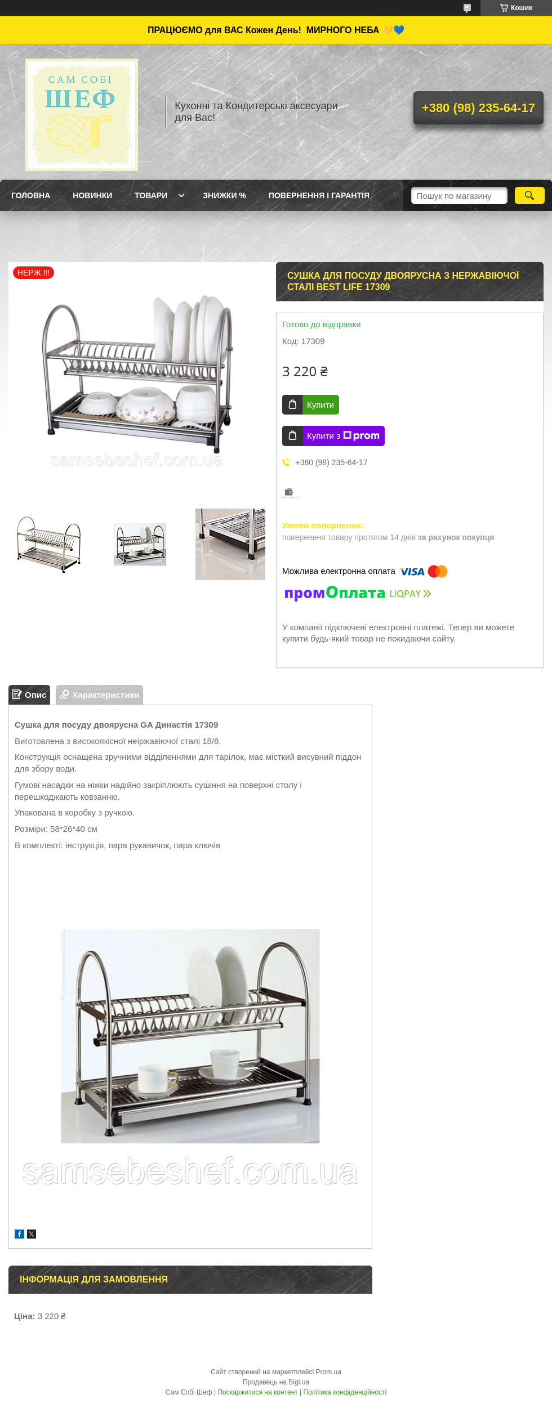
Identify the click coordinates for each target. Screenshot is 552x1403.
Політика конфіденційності (345, 1392)
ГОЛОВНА (30, 195)
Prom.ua (328, 1372)
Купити (320, 404)
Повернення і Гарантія (319, 195)
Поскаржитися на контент (257, 1392)
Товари (151, 195)
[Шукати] (530, 195)
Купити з (343, 436)
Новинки (92, 195)
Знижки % (224, 195)
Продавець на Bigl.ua (276, 1382)
